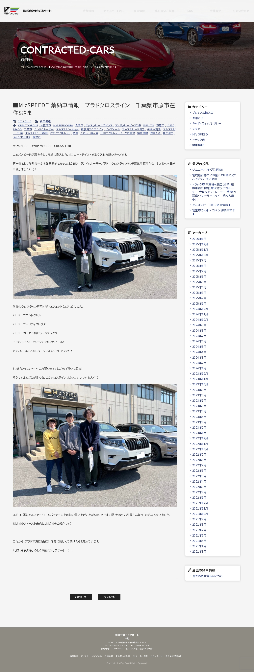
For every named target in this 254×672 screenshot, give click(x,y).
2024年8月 (199, 330)
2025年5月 (199, 282)
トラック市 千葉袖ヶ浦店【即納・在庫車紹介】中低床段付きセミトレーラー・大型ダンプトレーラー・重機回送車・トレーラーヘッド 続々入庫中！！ (214, 191)
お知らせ (197, 118)
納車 (75, 133)
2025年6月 (199, 276)
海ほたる (155, 133)
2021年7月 (199, 530)
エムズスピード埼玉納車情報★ (211, 205)
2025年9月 (199, 260)
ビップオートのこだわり (110, 10)
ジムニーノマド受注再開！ (207, 169)
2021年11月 (200, 508)
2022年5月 (199, 476)
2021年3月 (199, 551)
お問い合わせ (237, 10)
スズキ (196, 129)
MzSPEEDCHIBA (63, 125)
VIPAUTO (148, 125)
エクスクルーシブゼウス (99, 125)
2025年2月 (199, 298)
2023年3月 (199, 422)
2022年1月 (199, 497)
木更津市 (45, 125)
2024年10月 (200, 319)
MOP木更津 (154, 129)
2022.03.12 (24, 121)
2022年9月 (199, 454)
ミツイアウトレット (60, 133)
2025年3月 (199, 292)
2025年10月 (200, 255)
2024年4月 (199, 352)
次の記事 (109, 597)
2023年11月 (200, 379)
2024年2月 (199, 363)
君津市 (79, 125)
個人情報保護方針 (173, 656)
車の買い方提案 (161, 10)
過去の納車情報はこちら (207, 576)
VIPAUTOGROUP (28, 125)
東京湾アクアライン (92, 129)
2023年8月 (199, 395)
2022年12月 (200, 438)
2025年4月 (199, 287)
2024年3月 (199, 357)
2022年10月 (200, 449)
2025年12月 (200, 244)
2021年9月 (199, 519)
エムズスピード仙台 (67, 129)
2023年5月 (199, 411)
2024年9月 (199, 325)
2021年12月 (200, 503)
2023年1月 (199, 433)
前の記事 (80, 597)
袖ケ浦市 (168, 133)
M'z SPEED (200, 134)
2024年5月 (199, 346)
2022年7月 (199, 465)
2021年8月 (199, 524)
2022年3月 (199, 487)
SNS (187, 10)
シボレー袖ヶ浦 (89, 133)
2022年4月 (199, 481)
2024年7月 (199, 336)
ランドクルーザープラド (128, 125)
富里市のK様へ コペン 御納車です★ (213, 212)
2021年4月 (199, 546)
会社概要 (212, 10)
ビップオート (113, 129)
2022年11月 (200, 443)
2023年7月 (199, 400)
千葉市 (28, 129)
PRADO (17, 129)
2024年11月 (200, 314)
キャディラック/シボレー (206, 123)
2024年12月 (200, 309)
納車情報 (45, 121)
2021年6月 (199, 535)
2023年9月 (199, 390)
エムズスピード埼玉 (133, 129)
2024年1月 (199, 368)
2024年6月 (199, 341)
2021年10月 (200, 514)
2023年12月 (200, 373)
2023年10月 (200, 384)
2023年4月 (199, 417)
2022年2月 (199, 492)
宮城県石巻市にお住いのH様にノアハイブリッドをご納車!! (214, 177)
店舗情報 (85, 10)
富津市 (37, 137)
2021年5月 (199, 540)
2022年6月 (199, 470)
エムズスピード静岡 (36, 133)
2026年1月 (199, 238)
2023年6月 (199, 406)
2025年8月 (199, 265)
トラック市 (198, 139)
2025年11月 (200, 249)
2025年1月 (199, 303)
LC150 (170, 125)
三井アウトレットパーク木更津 (117, 133)
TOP (23, 67)
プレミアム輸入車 (203, 112)
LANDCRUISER (21, 137)
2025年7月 (199, 271)
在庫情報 (136, 10)
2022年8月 (199, 460)
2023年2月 (199, 427)
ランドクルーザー (44, 129)
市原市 (160, 125)
